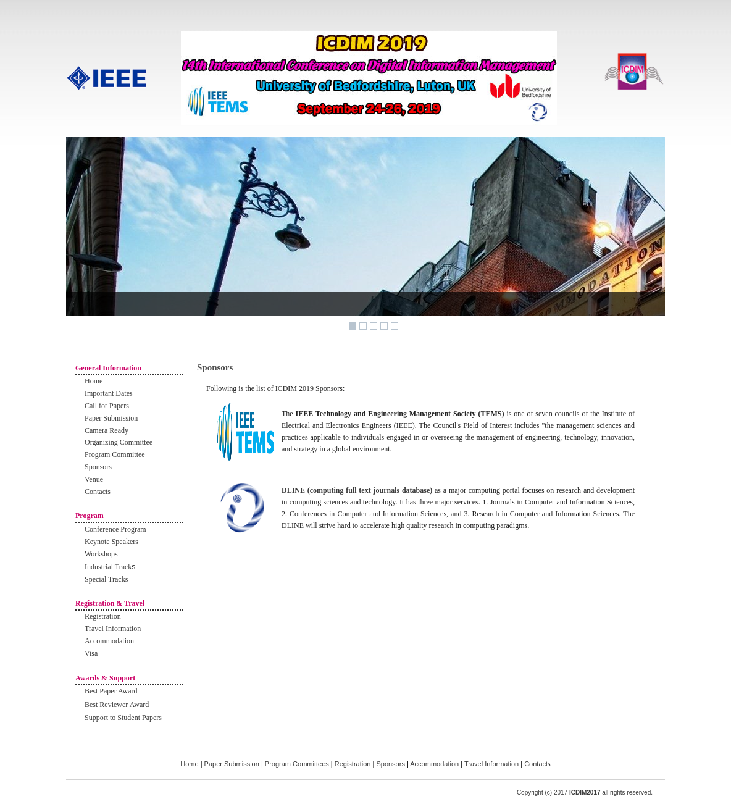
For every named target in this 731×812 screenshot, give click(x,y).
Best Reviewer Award (117, 704)
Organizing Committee (118, 442)
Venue (94, 479)
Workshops (101, 554)
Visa (91, 653)
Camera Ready (106, 430)
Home (93, 381)
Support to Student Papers (123, 717)
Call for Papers (107, 405)
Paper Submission (111, 418)
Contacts (98, 491)
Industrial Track (108, 567)
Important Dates (109, 393)
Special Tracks (106, 579)
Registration (103, 616)
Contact (536, 764)
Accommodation (109, 641)
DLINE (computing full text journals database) (358, 490)
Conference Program (115, 529)
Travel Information (113, 628)
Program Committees (297, 764)
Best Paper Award (111, 691)
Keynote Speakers (111, 541)
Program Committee (115, 454)
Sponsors (98, 467)
